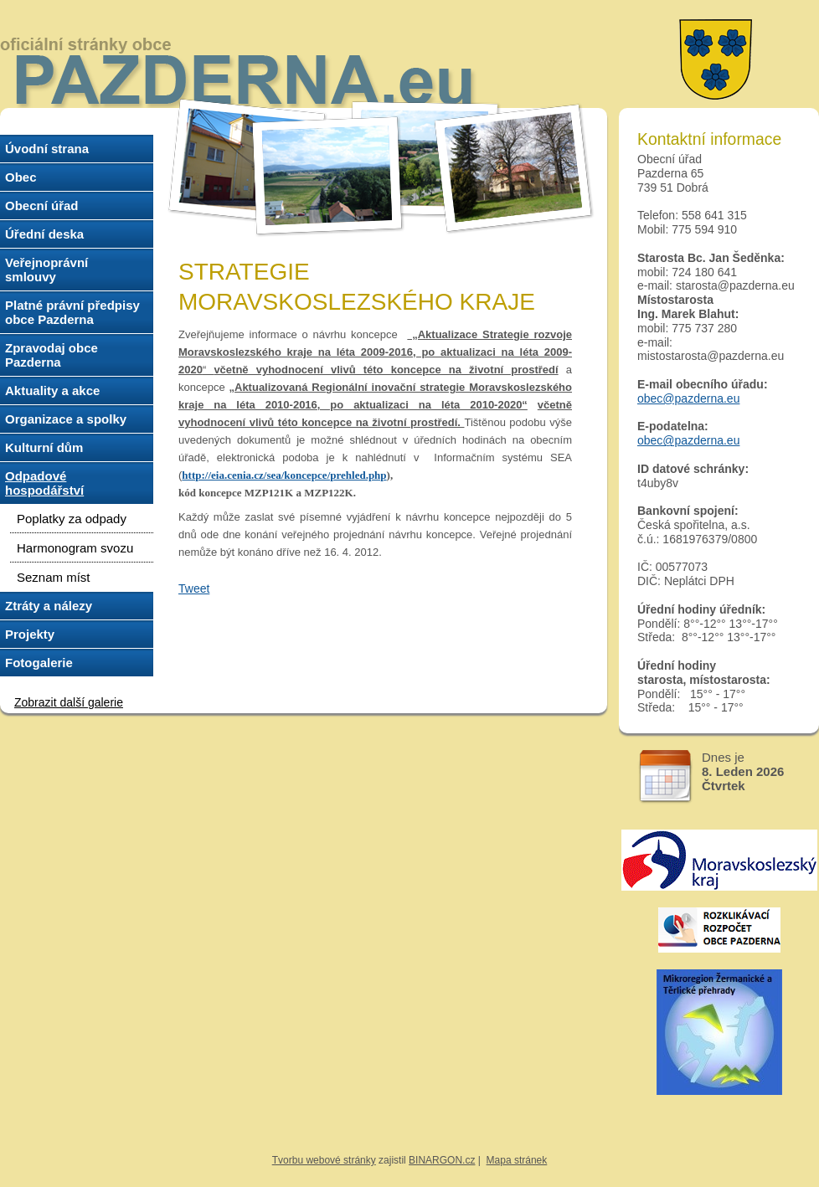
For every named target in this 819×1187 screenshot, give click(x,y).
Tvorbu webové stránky (324, 1160)
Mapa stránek (517, 1160)
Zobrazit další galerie (68, 702)
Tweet (193, 588)
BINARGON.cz (442, 1160)
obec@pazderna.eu (688, 398)
